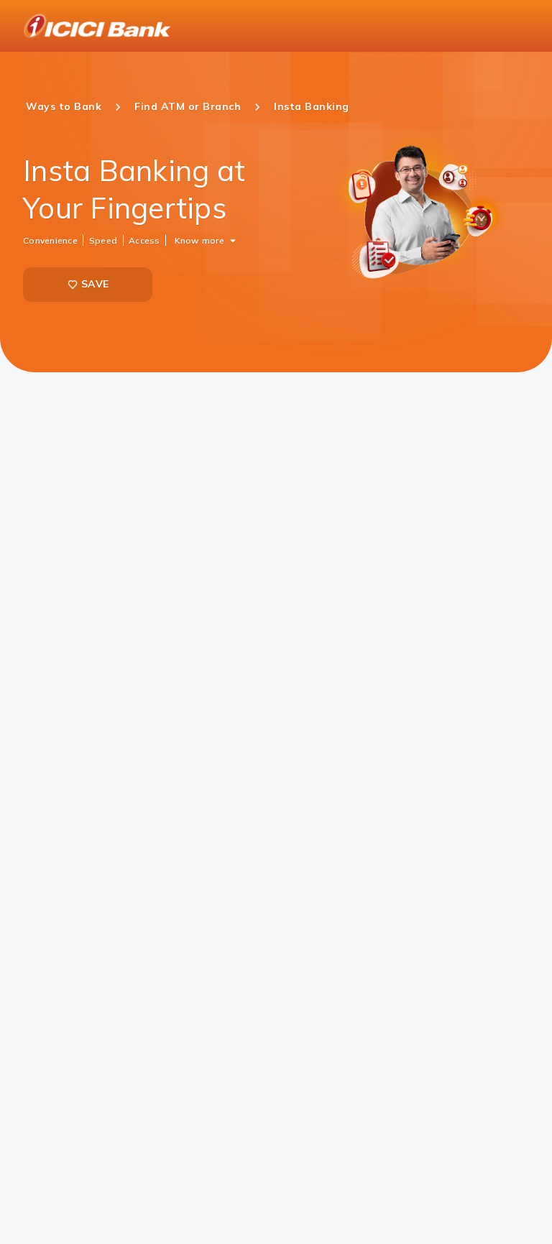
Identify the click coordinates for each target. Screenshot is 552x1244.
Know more (199, 239)
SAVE (88, 283)
